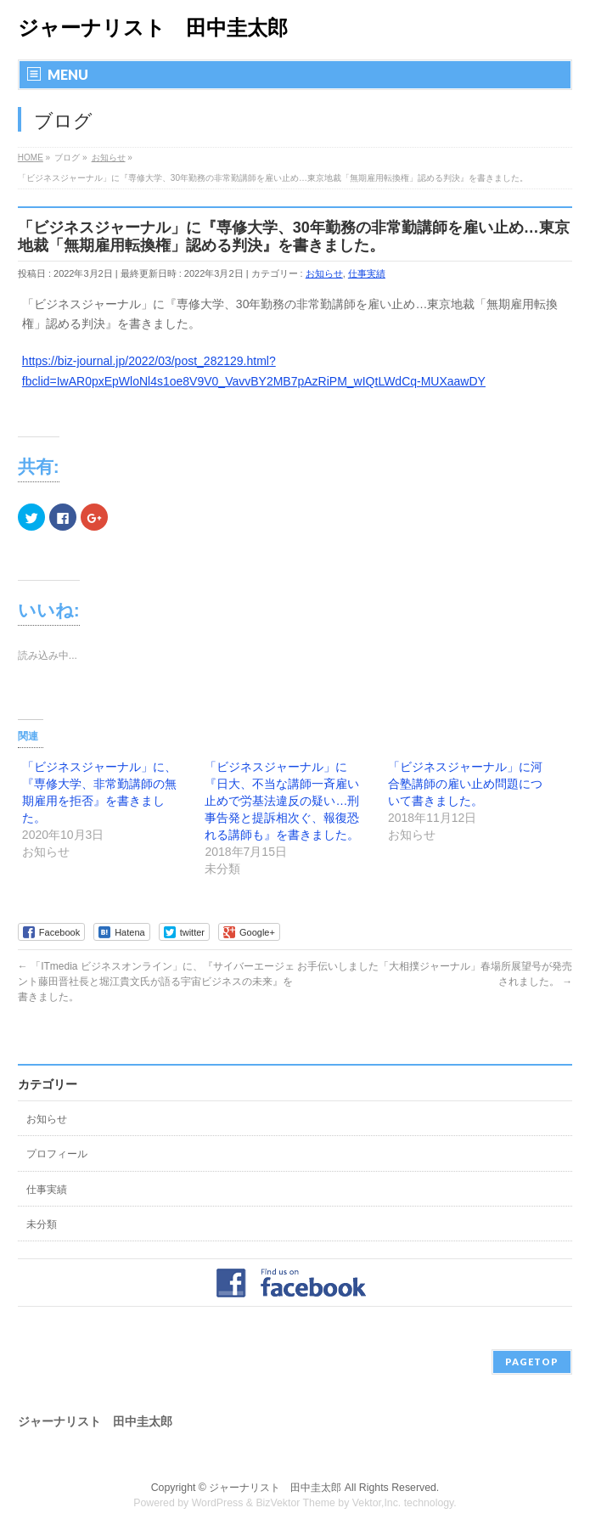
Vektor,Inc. (377, 1503)
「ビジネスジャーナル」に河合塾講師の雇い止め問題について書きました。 (465, 783)
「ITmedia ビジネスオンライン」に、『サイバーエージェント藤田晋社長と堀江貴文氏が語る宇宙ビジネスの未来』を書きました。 (156, 981)
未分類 (41, 1224)
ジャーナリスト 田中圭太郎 (153, 27)
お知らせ (324, 273)
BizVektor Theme (295, 1503)
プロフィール (56, 1154)
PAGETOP (532, 1361)
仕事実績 (366, 273)
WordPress (218, 1503)
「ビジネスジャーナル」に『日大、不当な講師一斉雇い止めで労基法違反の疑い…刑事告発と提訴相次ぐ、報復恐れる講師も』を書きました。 (282, 800)
